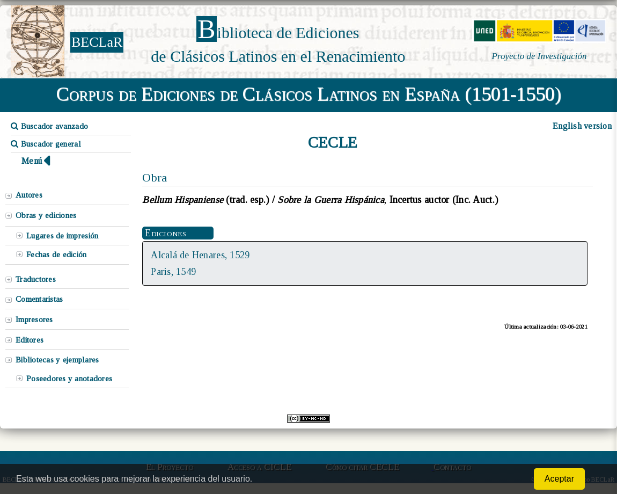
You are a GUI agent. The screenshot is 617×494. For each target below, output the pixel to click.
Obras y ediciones (46, 215)
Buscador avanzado (49, 126)
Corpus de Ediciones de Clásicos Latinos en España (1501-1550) (308, 94)
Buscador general (46, 144)
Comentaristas (39, 299)
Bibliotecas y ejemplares (57, 359)
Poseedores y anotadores (69, 378)
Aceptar (559, 478)
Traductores (36, 279)
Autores (29, 195)
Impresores (34, 319)
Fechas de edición (56, 254)
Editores (29, 340)
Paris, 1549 (173, 271)
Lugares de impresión (62, 235)
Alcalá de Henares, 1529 (200, 255)
